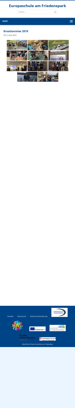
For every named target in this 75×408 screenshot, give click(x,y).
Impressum (21, 316)
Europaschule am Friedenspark (37, 5)
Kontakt (10, 316)
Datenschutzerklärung (38, 316)
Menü (5, 21)
